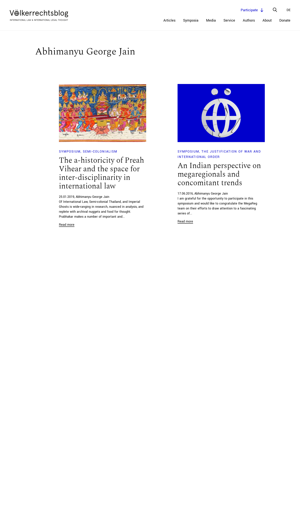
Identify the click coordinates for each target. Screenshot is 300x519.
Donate (284, 20)
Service (229, 20)
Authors (249, 20)
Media (211, 20)
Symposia (190, 20)
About (267, 20)
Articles (169, 20)
